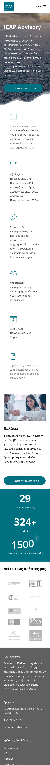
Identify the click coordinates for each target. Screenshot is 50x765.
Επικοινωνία (11, 748)
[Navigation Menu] (40, 6)
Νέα (6, 753)
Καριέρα (8, 758)
